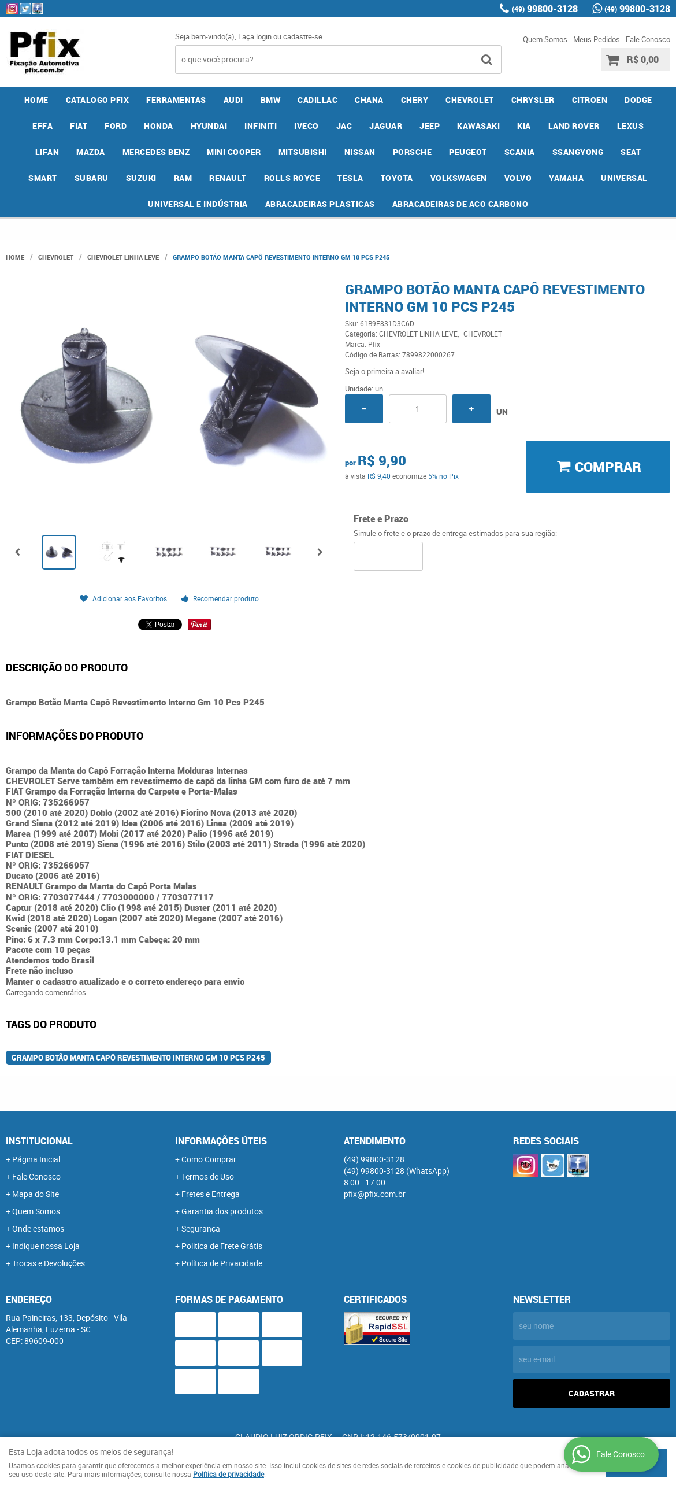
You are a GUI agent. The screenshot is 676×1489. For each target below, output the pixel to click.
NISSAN (360, 151)
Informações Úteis (221, 1141)
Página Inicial (36, 1159)
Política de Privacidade (221, 1263)
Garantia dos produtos (222, 1211)
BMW (271, 99)
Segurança (200, 1228)
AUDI (233, 99)
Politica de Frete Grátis (221, 1245)
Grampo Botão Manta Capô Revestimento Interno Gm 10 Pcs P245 (138, 1057)
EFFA (42, 125)
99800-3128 (545, 8)
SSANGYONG (578, 151)
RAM (183, 177)
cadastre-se (302, 36)
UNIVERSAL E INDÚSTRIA (198, 203)
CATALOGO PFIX (97, 99)
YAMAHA (566, 177)
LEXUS (630, 125)
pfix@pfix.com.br (375, 1193)
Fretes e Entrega (210, 1193)
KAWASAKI (478, 125)
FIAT (78, 125)
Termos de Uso (207, 1176)
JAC (344, 125)
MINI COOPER (234, 151)
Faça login (255, 36)
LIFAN (47, 151)
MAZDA (90, 151)
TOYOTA (397, 177)
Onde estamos (38, 1228)
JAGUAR (385, 125)
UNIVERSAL (624, 177)
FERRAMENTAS (176, 99)
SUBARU (92, 177)
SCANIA (519, 151)
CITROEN (590, 99)
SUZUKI (141, 177)
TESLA (350, 177)
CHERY (415, 99)
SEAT (631, 151)
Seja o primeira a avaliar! (384, 371)
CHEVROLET (469, 99)
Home (36, 99)
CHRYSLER (533, 99)
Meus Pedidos (596, 39)
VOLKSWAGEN (458, 177)
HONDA (158, 125)
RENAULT (228, 177)
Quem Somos (545, 39)
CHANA (369, 99)
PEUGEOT (468, 151)
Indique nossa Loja (46, 1245)
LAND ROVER (574, 125)
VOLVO (518, 177)
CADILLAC (317, 99)
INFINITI (260, 125)
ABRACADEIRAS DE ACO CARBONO (460, 203)
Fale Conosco (648, 39)
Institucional (39, 1141)
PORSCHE (412, 151)
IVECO (306, 125)
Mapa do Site (35, 1193)
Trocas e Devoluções (48, 1263)
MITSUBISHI (302, 151)
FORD (116, 125)
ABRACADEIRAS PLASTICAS (320, 203)
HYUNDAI (209, 125)
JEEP (429, 125)
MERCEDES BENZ (156, 151)
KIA (524, 125)
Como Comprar (208, 1159)
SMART (42, 177)
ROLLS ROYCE (292, 177)
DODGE (638, 99)
